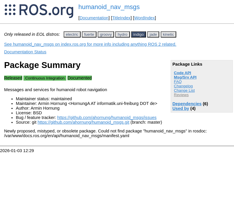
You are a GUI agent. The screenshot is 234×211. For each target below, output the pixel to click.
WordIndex (144, 18)
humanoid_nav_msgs (109, 7)
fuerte (89, 34)
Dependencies (186, 103)
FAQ (178, 81)
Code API (182, 73)
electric (72, 34)
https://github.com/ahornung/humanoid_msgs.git (83, 122)
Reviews (181, 95)
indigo (138, 34)
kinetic (168, 34)
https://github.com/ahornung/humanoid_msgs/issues (107, 117)
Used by (180, 108)
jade (153, 34)
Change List (184, 90)
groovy (106, 34)
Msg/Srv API (185, 77)
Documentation (93, 18)
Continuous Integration (45, 78)
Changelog (183, 86)
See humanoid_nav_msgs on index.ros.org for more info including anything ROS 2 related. (90, 44)
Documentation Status (25, 52)
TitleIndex (121, 18)
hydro (122, 34)
